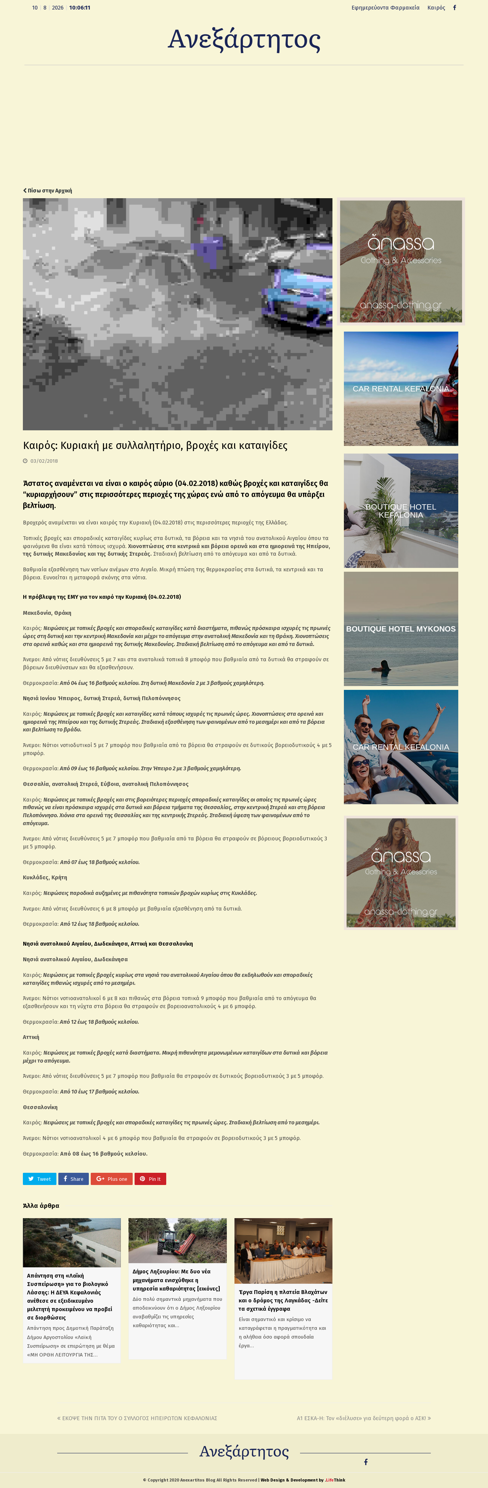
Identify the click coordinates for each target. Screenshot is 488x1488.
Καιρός (436, 7)
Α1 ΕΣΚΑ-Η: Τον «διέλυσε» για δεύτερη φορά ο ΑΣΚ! (364, 1418)
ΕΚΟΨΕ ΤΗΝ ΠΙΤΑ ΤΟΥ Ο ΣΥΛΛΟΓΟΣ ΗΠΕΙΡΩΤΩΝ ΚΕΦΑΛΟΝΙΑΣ (137, 1418)
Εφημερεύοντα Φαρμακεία (386, 7)
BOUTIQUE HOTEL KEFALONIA (401, 510)
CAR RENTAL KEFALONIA (401, 388)
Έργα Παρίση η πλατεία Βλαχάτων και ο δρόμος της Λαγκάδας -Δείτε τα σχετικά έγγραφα (283, 1300)
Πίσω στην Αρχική (47, 191)
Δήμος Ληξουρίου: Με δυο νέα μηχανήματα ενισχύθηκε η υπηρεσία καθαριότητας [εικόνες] (176, 1280)
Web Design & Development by (303, 1480)
